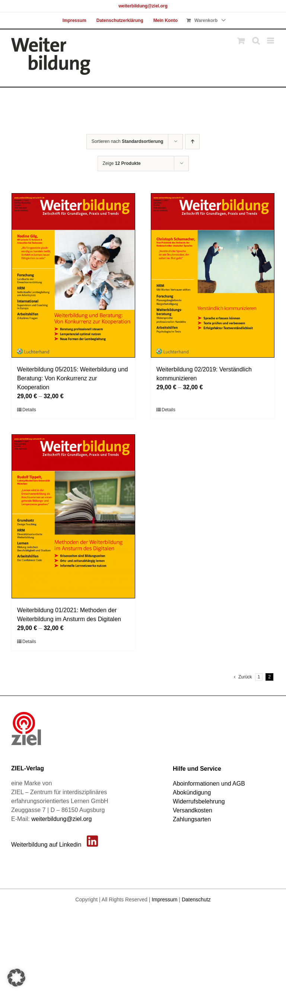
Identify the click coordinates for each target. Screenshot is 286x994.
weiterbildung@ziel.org (143, 6)
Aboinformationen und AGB (209, 783)
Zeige (122, 163)
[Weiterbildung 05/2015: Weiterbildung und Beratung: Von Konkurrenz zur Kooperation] (73, 275)
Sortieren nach (127, 141)
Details (29, 409)
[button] (16, 977)
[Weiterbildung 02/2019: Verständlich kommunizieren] (212, 275)
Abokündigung (192, 792)
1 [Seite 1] (259, 677)
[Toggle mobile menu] (271, 41)
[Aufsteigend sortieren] (192, 141)
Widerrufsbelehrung (199, 801)
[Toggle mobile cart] (241, 41)
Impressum (164, 899)
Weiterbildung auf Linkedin (46, 844)
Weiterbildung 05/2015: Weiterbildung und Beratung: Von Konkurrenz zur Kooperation (72, 378)
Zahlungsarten (192, 819)
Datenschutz (196, 899)
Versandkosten (192, 810)
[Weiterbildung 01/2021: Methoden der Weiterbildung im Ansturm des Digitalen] (73, 516)
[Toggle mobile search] (256, 41)
